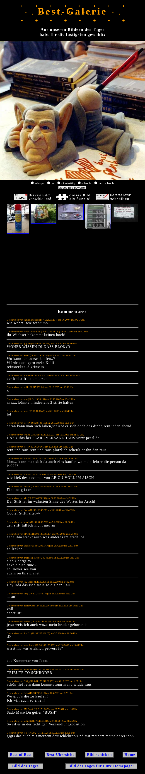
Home (129, 754)
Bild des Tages (25, 766)
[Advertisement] (72, 270)
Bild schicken (99, 754)
